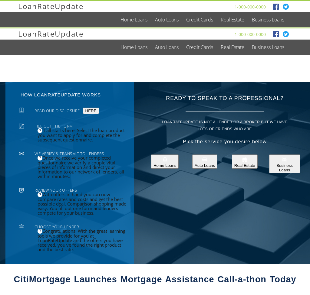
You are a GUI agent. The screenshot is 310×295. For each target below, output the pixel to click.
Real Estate (244, 161)
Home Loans (164, 161)
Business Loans (284, 163)
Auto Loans (205, 161)
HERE (91, 111)
